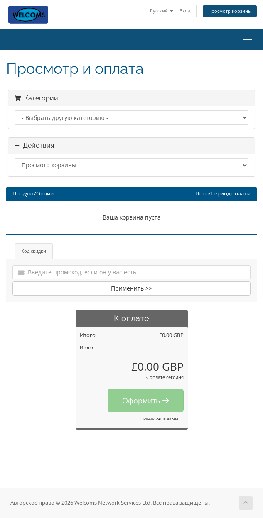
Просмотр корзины (229, 11)
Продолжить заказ (159, 418)
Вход (184, 10)
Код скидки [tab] (33, 251)
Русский (161, 10)
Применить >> (131, 288)
